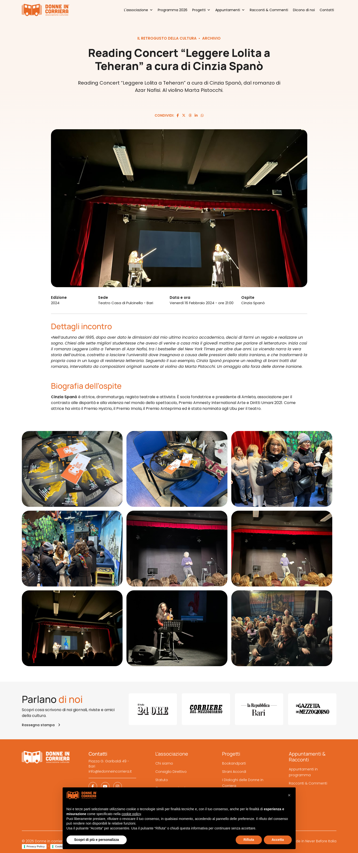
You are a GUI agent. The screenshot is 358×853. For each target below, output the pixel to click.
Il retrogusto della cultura (167, 38)
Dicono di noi (304, 10)
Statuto (161, 779)
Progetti (201, 10)
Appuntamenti (230, 10)
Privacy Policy (36, 846)
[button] (289, 795)
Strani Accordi (234, 771)
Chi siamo (164, 763)
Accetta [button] (278, 840)
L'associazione (138, 10)
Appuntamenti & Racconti (307, 757)
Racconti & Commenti (269, 10)
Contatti (327, 10)
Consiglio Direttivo (171, 771)
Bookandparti (234, 763)
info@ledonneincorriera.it (110, 771)
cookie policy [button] (131, 814)
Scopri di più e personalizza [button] (96, 840)
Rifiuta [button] (248, 840)
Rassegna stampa (41, 725)
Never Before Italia (320, 841)
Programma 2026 (172, 10)
